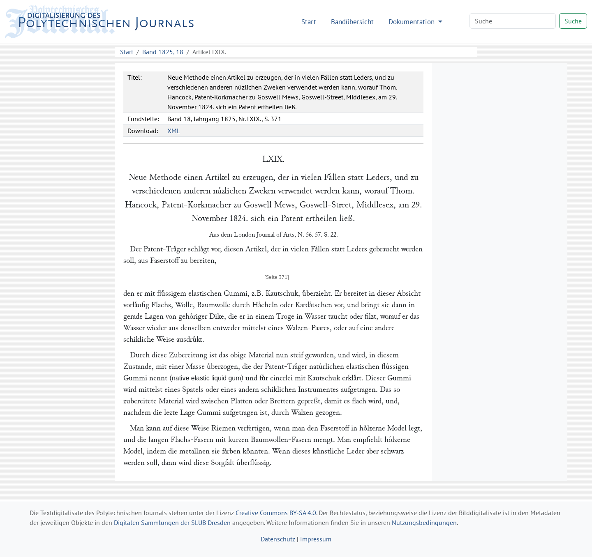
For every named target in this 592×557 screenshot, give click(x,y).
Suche (573, 21)
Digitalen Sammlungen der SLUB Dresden (172, 522)
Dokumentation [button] (412, 21)
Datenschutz (278, 539)
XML (173, 131)
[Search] (512, 21)
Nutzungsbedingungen (424, 522)
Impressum (315, 539)
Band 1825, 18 (162, 52)
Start (308, 21)
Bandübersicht (352, 21)
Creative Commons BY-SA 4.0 (276, 513)
